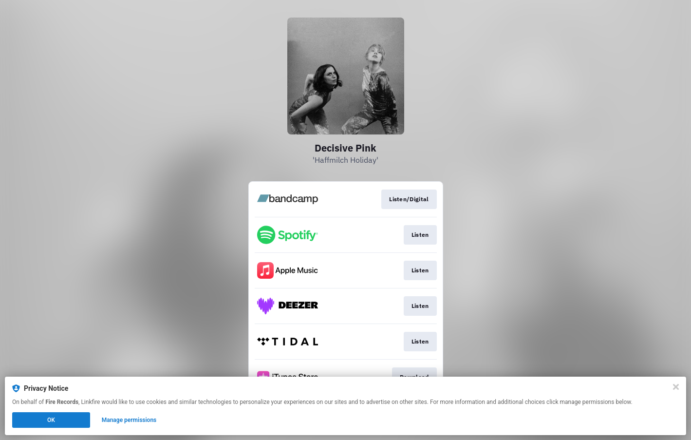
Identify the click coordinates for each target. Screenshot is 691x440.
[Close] (676, 387)
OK (51, 420)
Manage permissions (129, 420)
